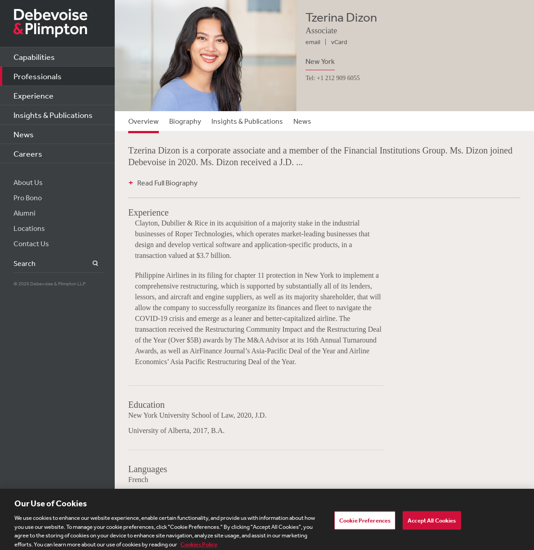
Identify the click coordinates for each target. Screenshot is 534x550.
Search (90, 263)
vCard (339, 42)
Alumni (24, 212)
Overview (143, 121)
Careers (27, 153)
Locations (29, 228)
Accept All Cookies (432, 524)
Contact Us (31, 243)
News (23, 134)
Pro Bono (27, 197)
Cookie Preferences (364, 524)
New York (320, 61)
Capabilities (34, 57)
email (312, 42)
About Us (28, 182)
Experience (33, 95)
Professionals (37, 76)
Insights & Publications (53, 115)
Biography (185, 121)
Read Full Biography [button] (167, 182)
